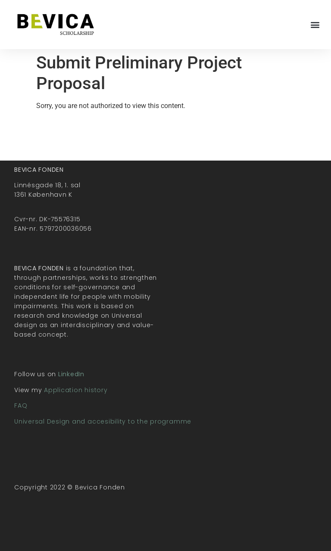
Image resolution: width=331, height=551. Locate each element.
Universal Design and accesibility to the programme (102, 421)
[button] (315, 24)
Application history (75, 390)
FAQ (20, 405)
